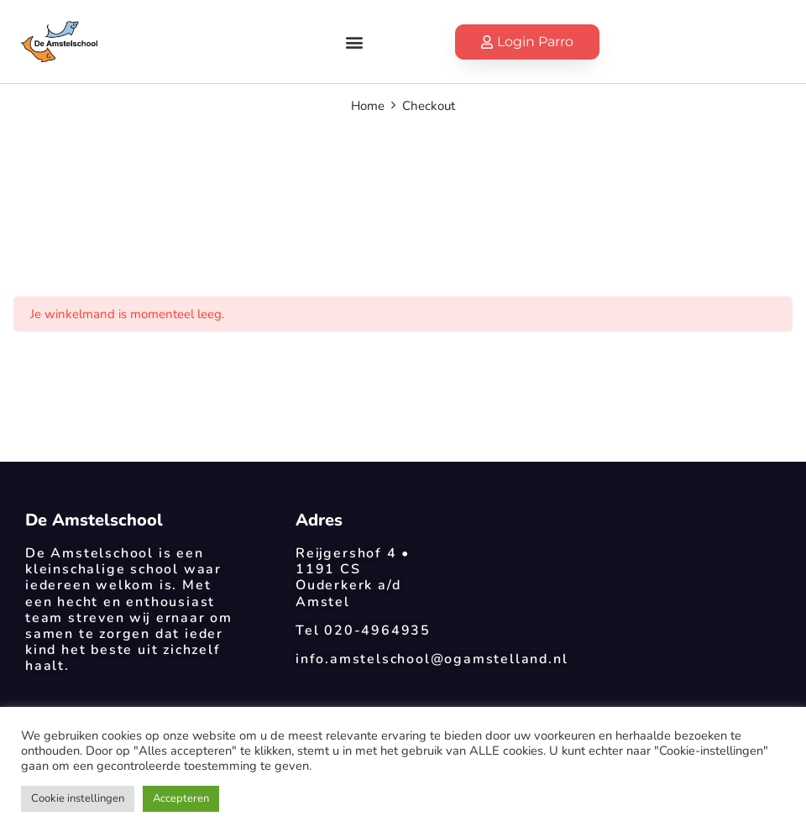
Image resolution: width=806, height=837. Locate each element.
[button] (354, 41)
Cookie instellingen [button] (77, 798)
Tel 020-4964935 (363, 630)
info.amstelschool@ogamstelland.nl (432, 659)
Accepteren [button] (181, 798)
